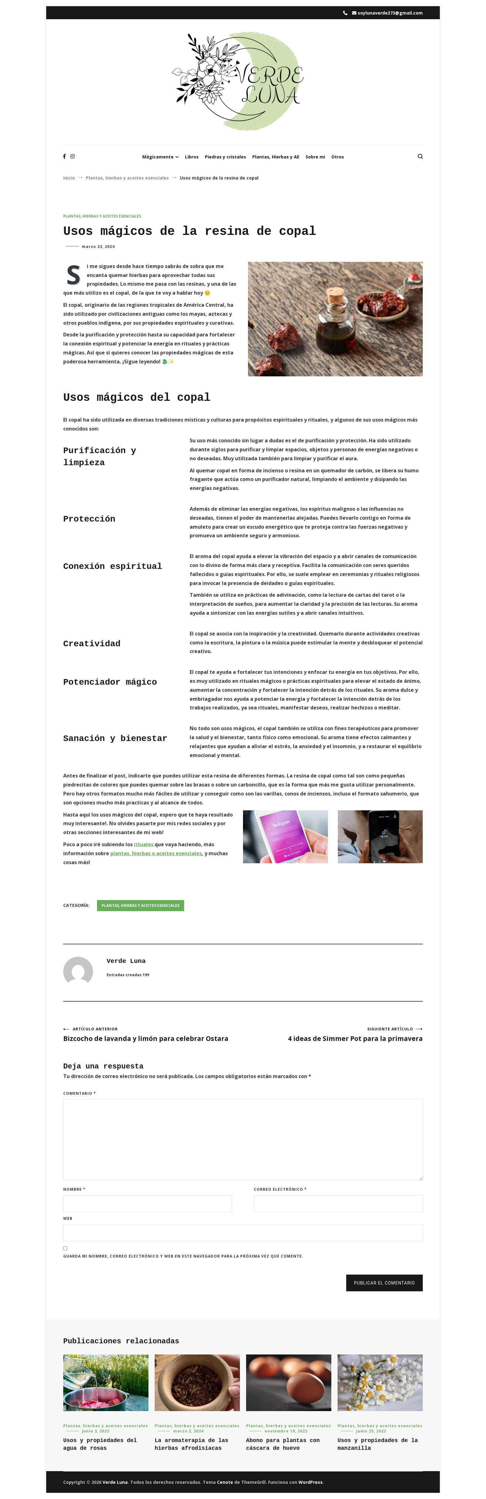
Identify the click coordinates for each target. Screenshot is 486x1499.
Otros (337, 157)
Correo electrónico (280, 1189)
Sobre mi (315, 157)
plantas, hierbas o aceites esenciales (156, 853)
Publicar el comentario (384, 1282)
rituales (144, 844)
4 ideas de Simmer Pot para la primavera (333, 1034)
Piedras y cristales (225, 157)
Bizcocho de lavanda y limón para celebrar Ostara (153, 1034)
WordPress (310, 1482)
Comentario (79, 1093)
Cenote (225, 1482)
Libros (192, 157)
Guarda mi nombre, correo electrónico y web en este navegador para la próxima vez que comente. (183, 1256)
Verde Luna (126, 961)
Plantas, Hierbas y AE (275, 157)
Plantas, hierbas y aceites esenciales (102, 216)
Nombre (74, 1189)
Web (68, 1218)
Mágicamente (158, 157)
